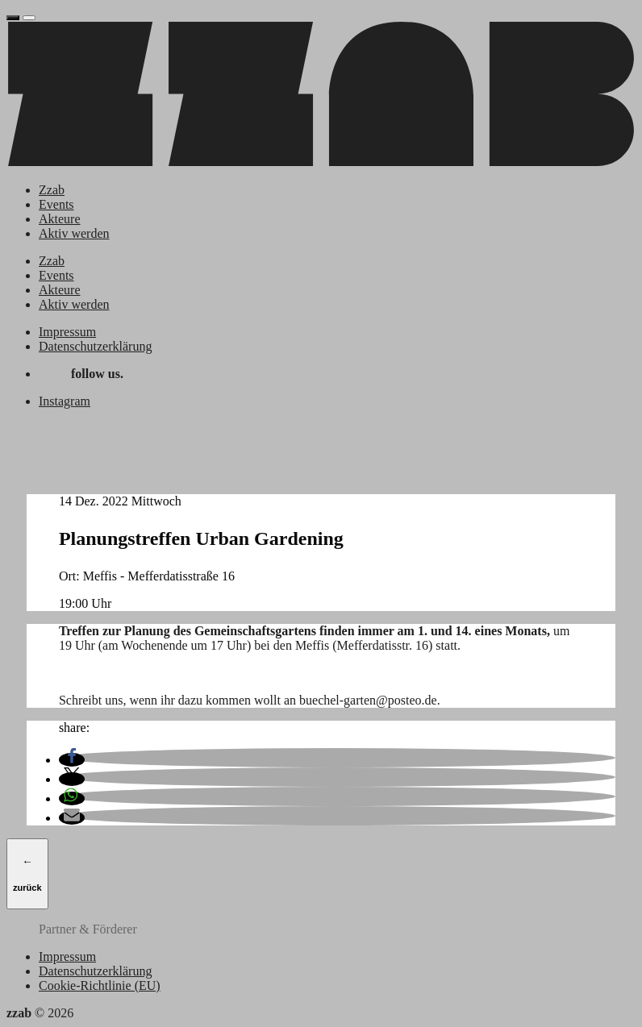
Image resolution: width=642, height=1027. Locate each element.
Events (56, 204)
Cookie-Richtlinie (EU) (99, 985)
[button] (72, 760)
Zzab (52, 190)
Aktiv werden (74, 233)
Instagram (64, 401)
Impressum (67, 332)
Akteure (60, 219)
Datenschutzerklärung (95, 346)
